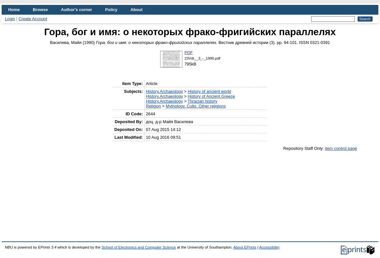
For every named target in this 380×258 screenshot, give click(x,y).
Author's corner (76, 9)
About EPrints (244, 247)
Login (10, 18)
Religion (153, 106)
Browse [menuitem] (40, 9)
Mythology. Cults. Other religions (196, 106)
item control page (341, 148)
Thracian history (202, 101)
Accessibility (269, 247)
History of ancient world (209, 91)
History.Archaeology (164, 91)
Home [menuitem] (14, 9)
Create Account (33, 18)
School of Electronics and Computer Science (138, 247)
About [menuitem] (136, 9)
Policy (111, 9)
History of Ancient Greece (211, 96)
